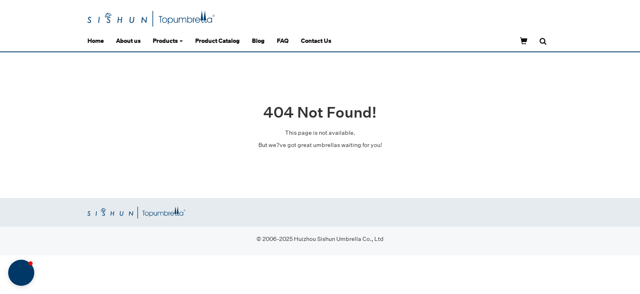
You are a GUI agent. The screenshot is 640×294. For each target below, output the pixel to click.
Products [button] (168, 41)
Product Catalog (217, 41)
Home (95, 41)
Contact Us (316, 41)
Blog (258, 41)
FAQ (283, 41)
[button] (21, 273)
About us (128, 41)
